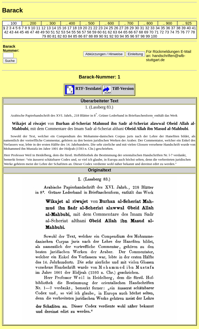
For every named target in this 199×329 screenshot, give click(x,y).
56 (79, 32)
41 (194, 28)
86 (80, 36)
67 (136, 32)
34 (158, 28)
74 (172, 32)
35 (163, 28)
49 (43, 32)
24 (106, 28)
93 (117, 36)
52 (58, 32)
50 (48, 32)
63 (115, 32)
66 (131, 32)
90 (101, 36)
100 (13, 23)
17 (70, 28)
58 (89, 32)
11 (38, 28)
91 (106, 36)
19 (80, 28)
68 (141, 32)
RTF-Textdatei (83, 88)
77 (188, 32)
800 (149, 23)
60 (100, 32)
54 (69, 32)
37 (173, 28)
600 (111, 23)
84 (70, 36)
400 (72, 23)
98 (143, 36)
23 (101, 28)
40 (189, 28)
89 (96, 36)
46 (27, 32)
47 (32, 32)
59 (94, 32)
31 (142, 28)
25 (111, 28)
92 (112, 36)
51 (53, 32)
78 (193, 32)
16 (64, 28)
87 (86, 36)
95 (127, 36)
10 (33, 28)
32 (147, 28)
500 (91, 23)
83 (65, 36)
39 (184, 28)
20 (85, 28)
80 (49, 36)
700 (130, 23)
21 (90, 28)
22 (95, 28)
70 (151, 32)
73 (167, 32)
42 (6, 32)
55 (74, 32)
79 (44, 36)
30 (137, 28)
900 (169, 23)
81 (55, 36)
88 (91, 36)
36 (168, 28)
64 (120, 32)
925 (188, 23)
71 (157, 32)
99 (148, 36)
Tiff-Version (118, 88)
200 (33, 23)
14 (54, 28)
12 (44, 28)
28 (127, 28)
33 (152, 28)
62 (110, 32)
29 (132, 28)
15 (59, 28)
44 (17, 32)
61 (105, 32)
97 (137, 36)
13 (49, 28)
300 (52, 23)
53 (63, 32)
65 (126, 32)
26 (116, 28)
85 (75, 36)
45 (22, 32)
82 (60, 36)
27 (121, 28)
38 (178, 28)
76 (183, 32)
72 (162, 32)
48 (37, 32)
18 (75, 28)
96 (132, 36)
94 (122, 36)
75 (177, 32)
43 (12, 32)
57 (84, 32)
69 (146, 32)
